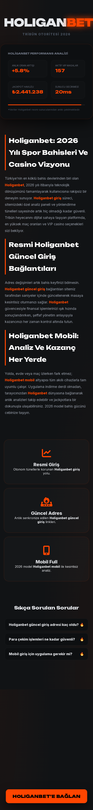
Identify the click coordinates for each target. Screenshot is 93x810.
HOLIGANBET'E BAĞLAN (46, 796)
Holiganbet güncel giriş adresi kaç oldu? (44, 625)
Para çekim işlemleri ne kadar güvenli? (42, 639)
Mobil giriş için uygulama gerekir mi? (40, 654)
